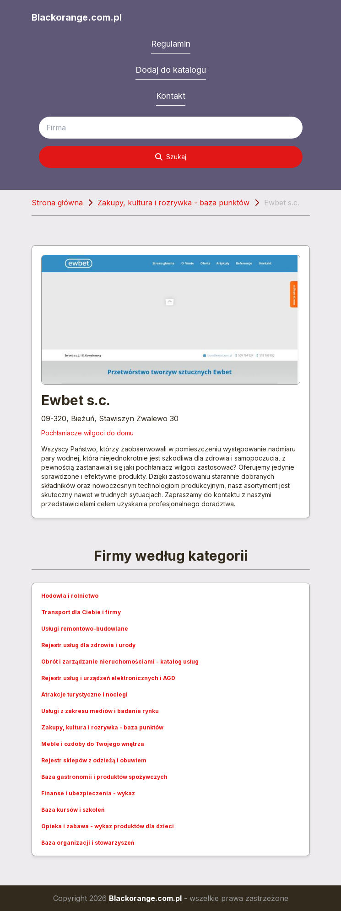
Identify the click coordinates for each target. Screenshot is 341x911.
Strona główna (57, 202)
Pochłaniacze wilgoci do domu (87, 433)
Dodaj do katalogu (170, 70)
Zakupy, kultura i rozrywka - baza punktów (173, 202)
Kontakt (170, 96)
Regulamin (170, 43)
